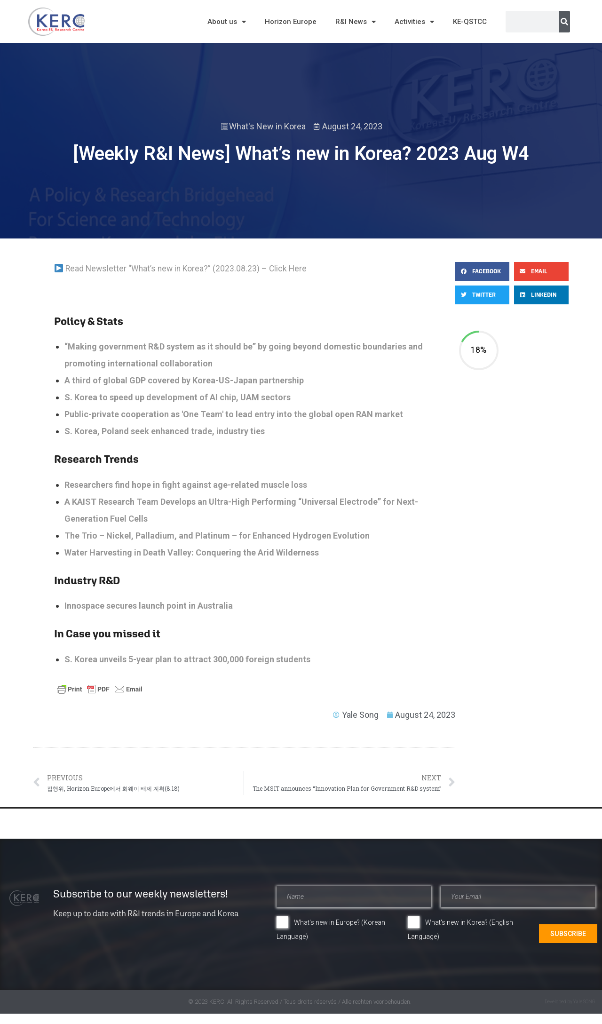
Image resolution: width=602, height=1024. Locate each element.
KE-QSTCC (470, 21)
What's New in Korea (267, 126)
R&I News (355, 22)
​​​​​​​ (191, 552)
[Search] (564, 21)
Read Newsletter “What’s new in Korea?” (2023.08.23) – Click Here (181, 268)
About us (226, 22)
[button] (482, 271)
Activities (414, 22)
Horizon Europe (291, 21)
